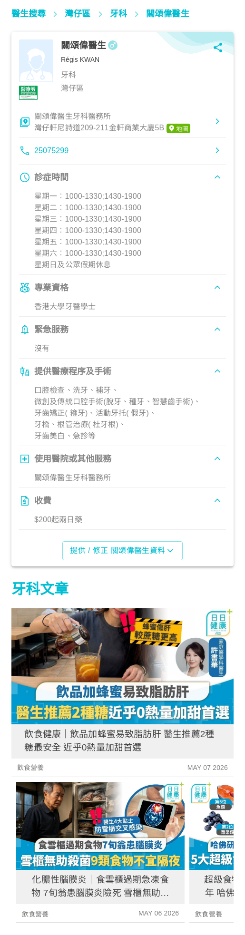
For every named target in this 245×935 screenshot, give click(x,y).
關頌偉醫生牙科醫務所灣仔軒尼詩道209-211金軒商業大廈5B (112, 122)
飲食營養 (30, 767)
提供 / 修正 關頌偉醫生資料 (122, 551)
